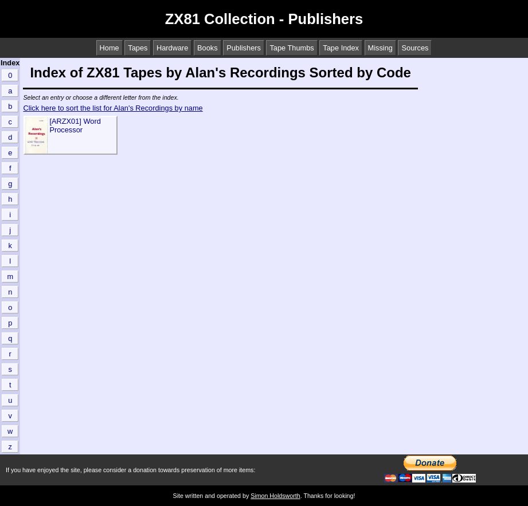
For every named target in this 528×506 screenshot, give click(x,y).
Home (109, 48)
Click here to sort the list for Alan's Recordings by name (112, 108)
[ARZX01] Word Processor (74, 125)
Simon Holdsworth (275, 495)
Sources (414, 48)
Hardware (172, 48)
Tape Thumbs (291, 48)
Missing (380, 48)
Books (207, 48)
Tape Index (341, 48)
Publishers (243, 48)
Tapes (137, 48)
